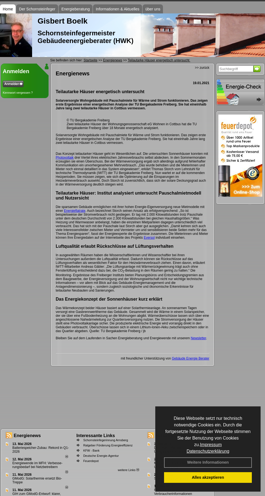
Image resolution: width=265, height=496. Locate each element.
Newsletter (198, 338)
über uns (152, 9)
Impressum (211, 444)
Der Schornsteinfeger (37, 9)
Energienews (27, 435)
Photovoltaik (65, 157)
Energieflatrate (74, 211)
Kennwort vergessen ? (18, 92)
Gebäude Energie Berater (190, 358)
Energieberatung (75, 9)
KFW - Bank (91, 450)
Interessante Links (95, 435)
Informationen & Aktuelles (117, 9)
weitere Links (128, 470)
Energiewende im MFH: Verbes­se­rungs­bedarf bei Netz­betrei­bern (37, 465)
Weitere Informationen (208, 462)
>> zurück (202, 68)
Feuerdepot (90, 461)
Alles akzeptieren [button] (208, 477)
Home (8, 9)
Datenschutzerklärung (208, 451)
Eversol (149, 238)
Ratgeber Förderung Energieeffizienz (107, 445)
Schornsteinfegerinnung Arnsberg (105, 440)
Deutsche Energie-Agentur (101, 455)
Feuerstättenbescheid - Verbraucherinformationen (173, 492)
